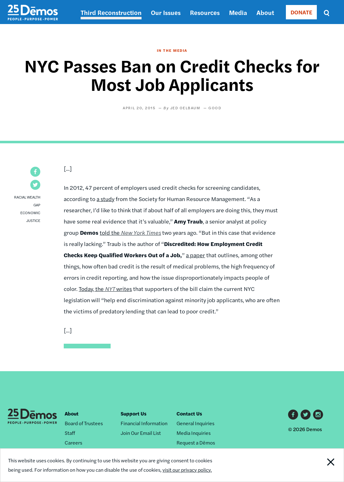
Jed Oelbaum (185, 108)
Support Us (134, 413)
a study (105, 199)
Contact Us (189, 413)
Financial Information (144, 423)
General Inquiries (195, 423)
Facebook (293, 415)
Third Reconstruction (111, 12)
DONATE (301, 12)
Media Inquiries (194, 432)
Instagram (318, 415)
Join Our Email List (141, 432)
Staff (70, 432)
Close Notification (326, 465)
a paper (195, 255)
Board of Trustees (84, 423)
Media (238, 12)
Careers (73, 442)
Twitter (306, 415)
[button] (35, 172)
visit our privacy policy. (187, 469)
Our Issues (166, 12)
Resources (205, 12)
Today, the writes (105, 289)
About (265, 12)
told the (130, 232)
